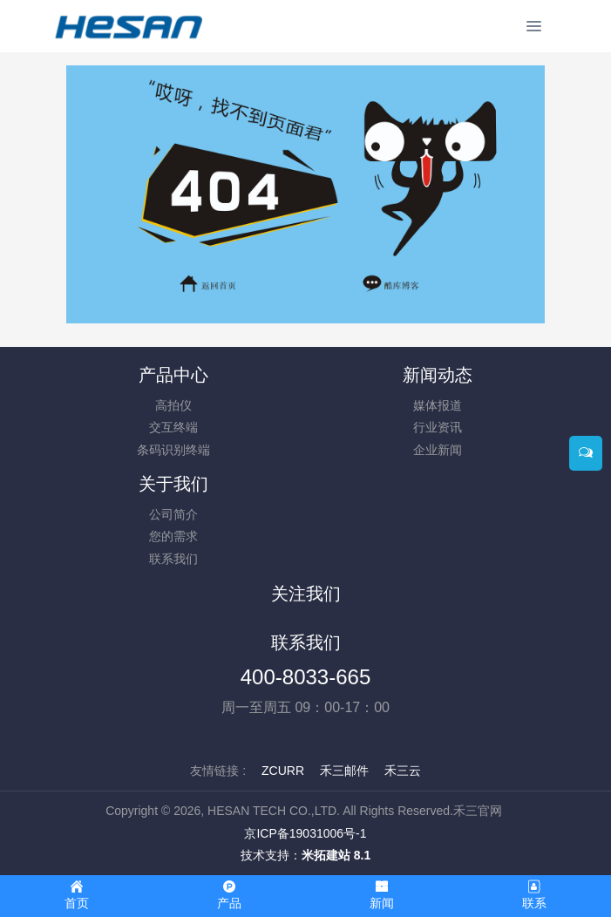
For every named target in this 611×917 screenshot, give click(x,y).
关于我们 (173, 483)
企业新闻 (437, 450)
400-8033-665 (305, 677)
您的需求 (173, 536)
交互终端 (173, 427)
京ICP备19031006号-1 (305, 833)
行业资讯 (437, 427)
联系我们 (173, 559)
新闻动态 (437, 374)
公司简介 (173, 514)
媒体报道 (437, 405)
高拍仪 (173, 405)
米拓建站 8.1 (336, 855)
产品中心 (173, 374)
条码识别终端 (173, 450)
